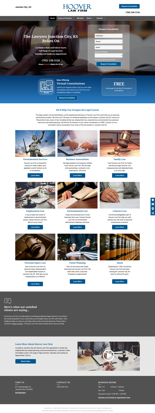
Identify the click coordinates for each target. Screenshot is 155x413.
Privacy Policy (47, 408)
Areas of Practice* (101, 52)
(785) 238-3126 (133, 12)
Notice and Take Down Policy (88, 408)
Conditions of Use (74, 408)
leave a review (18, 324)
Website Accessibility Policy (104, 408)
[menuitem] (52, 18)
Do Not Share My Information (61, 408)
